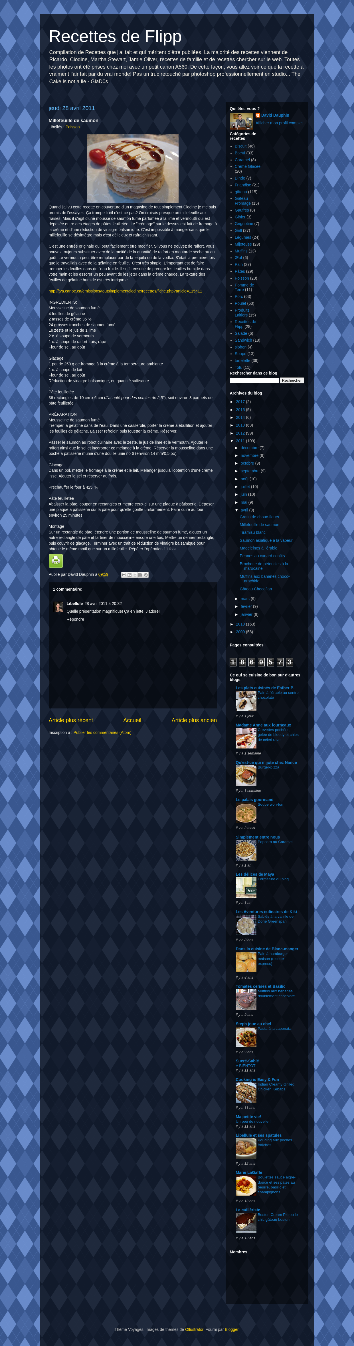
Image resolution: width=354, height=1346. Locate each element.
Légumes (243, 237)
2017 (241, 401)
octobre (248, 463)
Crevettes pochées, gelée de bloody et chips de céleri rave (278, 735)
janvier (247, 614)
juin (244, 494)
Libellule (75, 603)
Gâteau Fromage (243, 201)
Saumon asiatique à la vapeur (266, 540)
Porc (239, 296)
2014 (241, 417)
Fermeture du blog (273, 879)
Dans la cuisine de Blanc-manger (267, 949)
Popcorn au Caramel (275, 842)
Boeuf (240, 153)
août (245, 479)
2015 (241, 409)
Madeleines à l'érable (258, 548)
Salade (241, 333)
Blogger (231, 1329)
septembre (251, 471)
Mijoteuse (243, 244)
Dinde (240, 178)
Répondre (75, 619)
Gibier (240, 217)
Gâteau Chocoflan (256, 589)
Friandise (243, 185)
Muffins (241, 251)
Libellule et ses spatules (259, 1135)
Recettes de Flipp (115, 36)
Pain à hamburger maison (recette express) (273, 958)
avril (245, 510)
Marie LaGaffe (249, 1172)
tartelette (242, 360)
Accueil (132, 720)
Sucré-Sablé (247, 1061)
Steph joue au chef (253, 1024)
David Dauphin (275, 115)
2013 (241, 425)
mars (246, 598)
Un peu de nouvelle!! (253, 1121)
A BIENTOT (246, 1066)
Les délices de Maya (255, 874)
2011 (241, 441)
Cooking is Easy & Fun (257, 1079)
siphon (240, 347)
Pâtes (240, 271)
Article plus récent (71, 720)
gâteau (241, 192)
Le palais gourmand (255, 799)
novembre (250, 455)
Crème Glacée (247, 166)
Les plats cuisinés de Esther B (265, 688)
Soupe (240, 353)
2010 (241, 624)
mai (244, 502)
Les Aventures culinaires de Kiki (266, 911)
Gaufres (242, 210)
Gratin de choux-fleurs (259, 517)
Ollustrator (194, 1329)
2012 (241, 433)
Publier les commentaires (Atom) (103, 732)
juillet (246, 486)
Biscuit (240, 146)
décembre (250, 447)
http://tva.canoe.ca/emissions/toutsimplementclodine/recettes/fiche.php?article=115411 (125, 291)
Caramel (242, 160)
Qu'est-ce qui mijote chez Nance (266, 762)
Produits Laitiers (242, 312)
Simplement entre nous (258, 837)
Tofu (238, 367)
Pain (239, 264)
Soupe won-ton (270, 804)
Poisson (73, 127)
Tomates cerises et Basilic (261, 986)
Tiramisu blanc (253, 532)
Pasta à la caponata (275, 1028)
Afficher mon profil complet (279, 123)
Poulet (240, 303)
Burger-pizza (268, 767)
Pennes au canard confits (262, 555)
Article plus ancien (194, 720)
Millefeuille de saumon (259, 524)
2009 (241, 632)
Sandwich (243, 340)
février (247, 606)
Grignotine (244, 223)
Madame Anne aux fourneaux (263, 725)
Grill (238, 230)
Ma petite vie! (248, 1116)
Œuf (238, 257)
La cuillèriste (248, 1210)
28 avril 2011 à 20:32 (103, 603)
